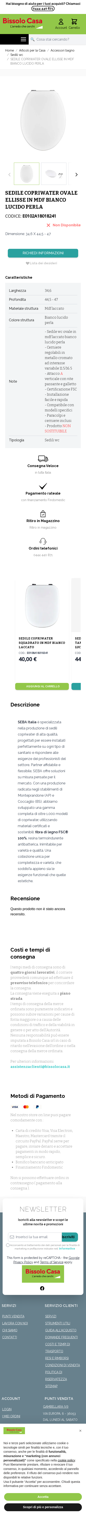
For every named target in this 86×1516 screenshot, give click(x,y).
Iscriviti (68, 1237)
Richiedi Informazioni (43, 253)
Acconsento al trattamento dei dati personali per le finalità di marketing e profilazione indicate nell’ (45, 1247)
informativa (67, 1248)
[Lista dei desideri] (41, 263)
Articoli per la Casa (32, 50)
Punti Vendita (13, 1316)
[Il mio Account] (61, 24)
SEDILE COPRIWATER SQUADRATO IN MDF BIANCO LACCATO (42, 643)
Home (9, 50)
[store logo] (23, 23)
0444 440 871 (43, 8)
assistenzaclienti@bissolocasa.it (40, 1067)
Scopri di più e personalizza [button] (43, 1507)
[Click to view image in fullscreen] (43, 119)
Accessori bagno (62, 50)
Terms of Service (51, 1262)
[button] (80, 1430)
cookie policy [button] (66, 1460)
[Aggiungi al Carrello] (42, 686)
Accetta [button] (43, 1497)
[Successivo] (76, 174)
